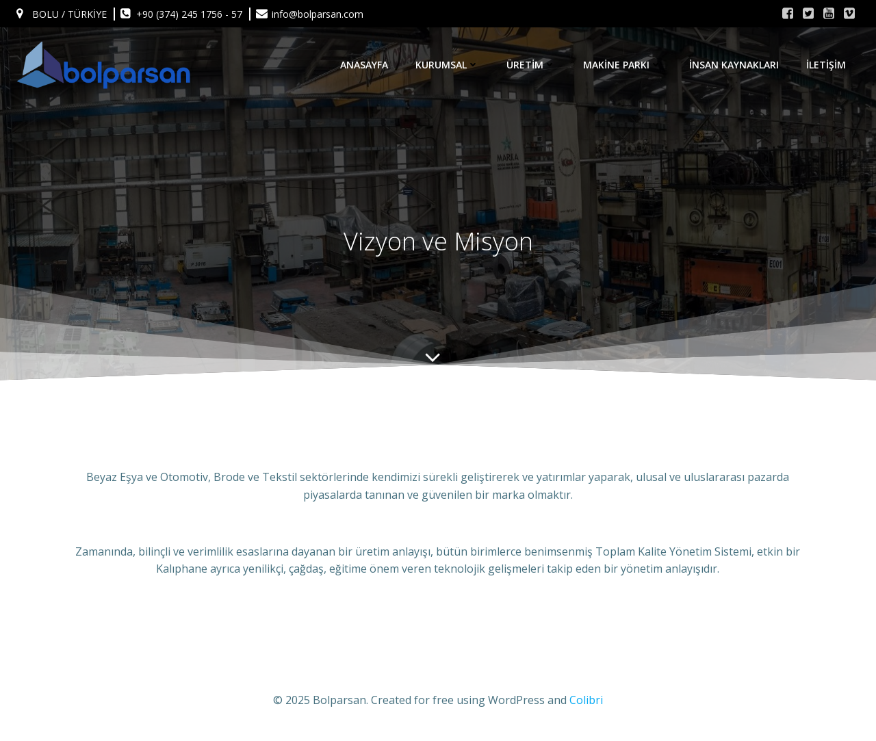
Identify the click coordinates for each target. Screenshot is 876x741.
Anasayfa (364, 64)
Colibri (586, 699)
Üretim (531, 64)
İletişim (826, 64)
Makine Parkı (622, 64)
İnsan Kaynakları (734, 64)
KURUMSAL (447, 64)
